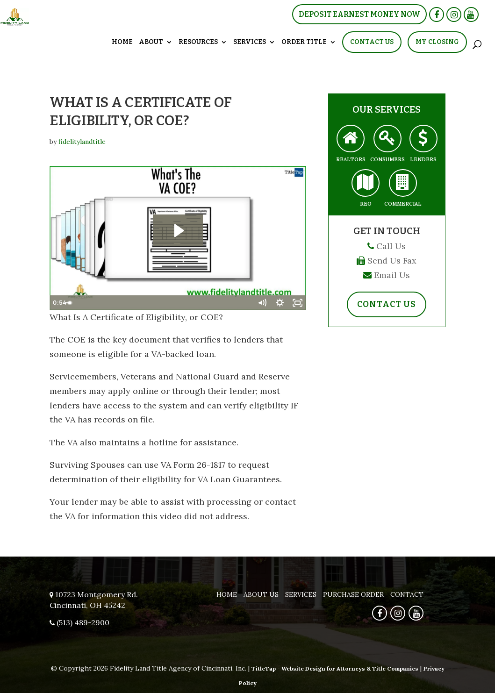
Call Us (391, 246)
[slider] (168, 302)
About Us (261, 594)
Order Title (304, 42)
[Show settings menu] (279, 302)
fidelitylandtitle (82, 141)
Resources (198, 42)
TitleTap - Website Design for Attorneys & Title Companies (334, 668)
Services (249, 42)
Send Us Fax (391, 260)
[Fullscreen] (297, 302)
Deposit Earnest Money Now (359, 14)
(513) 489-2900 (83, 622)
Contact (406, 594)
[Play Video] (58, 302)
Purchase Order (353, 594)
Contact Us (372, 42)
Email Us (392, 275)
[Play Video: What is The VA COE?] (178, 230)
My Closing (437, 42)
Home (122, 42)
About (151, 42)
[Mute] (262, 302)
